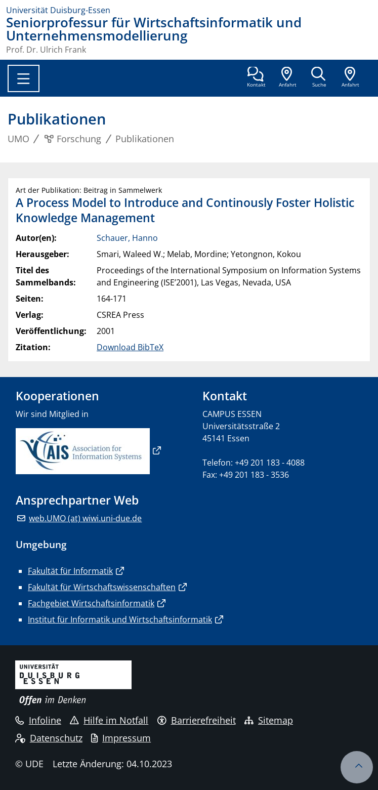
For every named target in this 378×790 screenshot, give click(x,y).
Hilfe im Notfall (109, 720)
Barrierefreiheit (196, 720)
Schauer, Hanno (127, 237)
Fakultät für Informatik (70, 570)
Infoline (38, 720)
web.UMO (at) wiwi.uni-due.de (85, 518)
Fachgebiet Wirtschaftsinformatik (91, 603)
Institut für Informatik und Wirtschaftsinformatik (120, 619)
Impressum (121, 738)
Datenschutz (48, 738)
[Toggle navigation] (23, 78)
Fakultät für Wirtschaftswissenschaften (102, 587)
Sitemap (268, 720)
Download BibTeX (130, 347)
